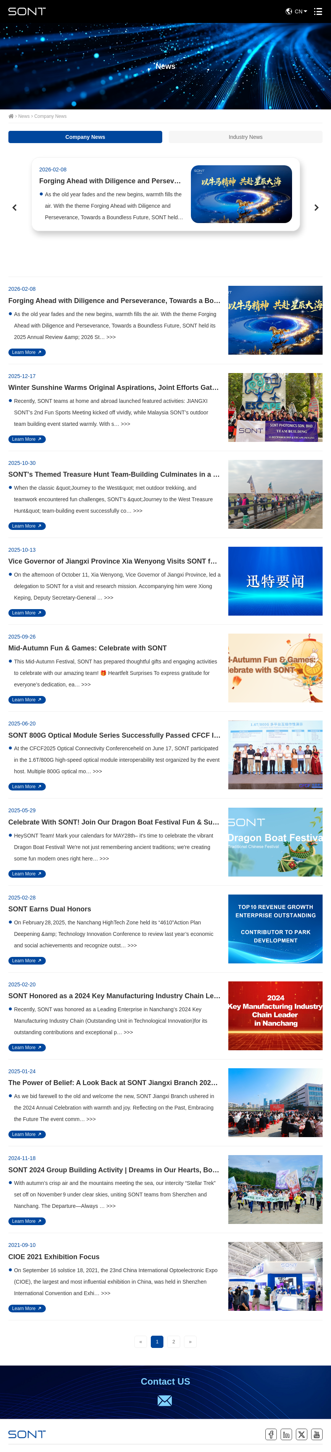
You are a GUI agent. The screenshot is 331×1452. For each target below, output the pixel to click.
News (24, 116)
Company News (50, 116)
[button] (14, 207)
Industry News (246, 137)
